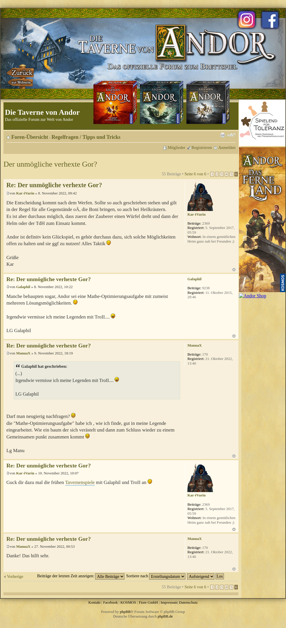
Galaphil (23, 287)
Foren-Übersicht (29, 137)
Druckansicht (222, 135)
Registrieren (202, 147)
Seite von (195, 174)
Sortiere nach (155, 576)
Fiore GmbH (148, 602)
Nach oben (234, 269)
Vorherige (15, 576)
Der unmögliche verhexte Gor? (50, 164)
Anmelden (227, 147)
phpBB (125, 611)
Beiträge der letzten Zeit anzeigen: (80, 576)
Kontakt (94, 602)
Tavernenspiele (80, 482)
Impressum (169, 602)
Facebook (110, 602)
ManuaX (23, 353)
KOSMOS (128, 602)
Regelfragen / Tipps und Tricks (86, 137)
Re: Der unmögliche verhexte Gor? (54, 185)
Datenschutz (188, 602)
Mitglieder (176, 147)
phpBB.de (165, 616)
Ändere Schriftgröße (231, 135)
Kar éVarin (25, 193)
